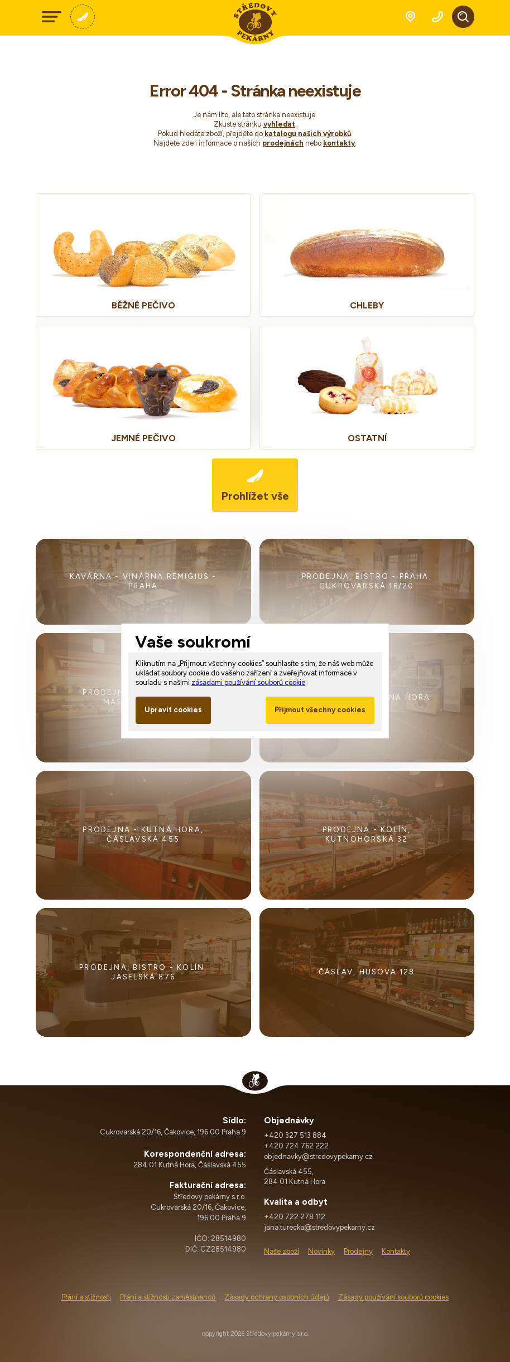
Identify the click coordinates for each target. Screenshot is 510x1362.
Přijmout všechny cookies (320, 710)
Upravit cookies (173, 710)
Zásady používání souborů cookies (393, 1297)
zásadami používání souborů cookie (248, 682)
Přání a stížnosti (86, 1297)
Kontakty (396, 1251)
